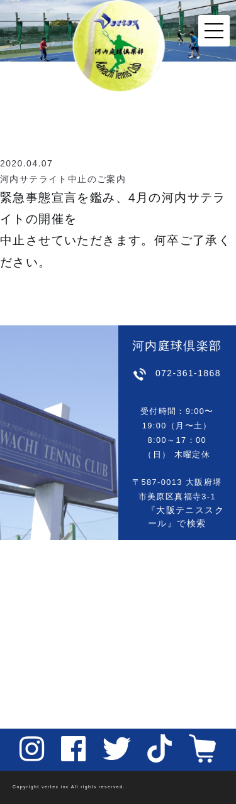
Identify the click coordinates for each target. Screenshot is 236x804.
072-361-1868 (188, 373)
